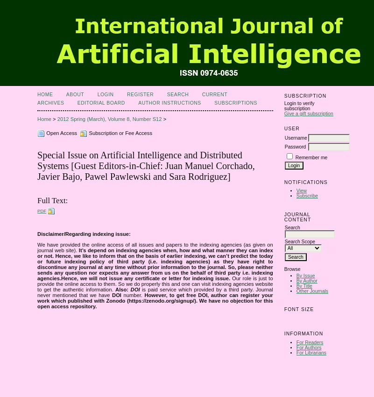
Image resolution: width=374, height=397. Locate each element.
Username (296, 138)
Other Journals (312, 291)
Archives (50, 103)
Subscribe (307, 195)
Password (295, 146)
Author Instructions (169, 103)
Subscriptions (235, 103)
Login (106, 94)
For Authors (309, 347)
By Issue (305, 275)
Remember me (312, 157)
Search (178, 94)
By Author (307, 281)
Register (140, 94)
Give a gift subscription (308, 113)
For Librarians (311, 352)
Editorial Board (101, 103)
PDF (41, 210)
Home (45, 94)
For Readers (310, 342)
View (301, 190)
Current (214, 94)
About (75, 94)
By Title (304, 286)
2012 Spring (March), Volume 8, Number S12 (109, 119)
